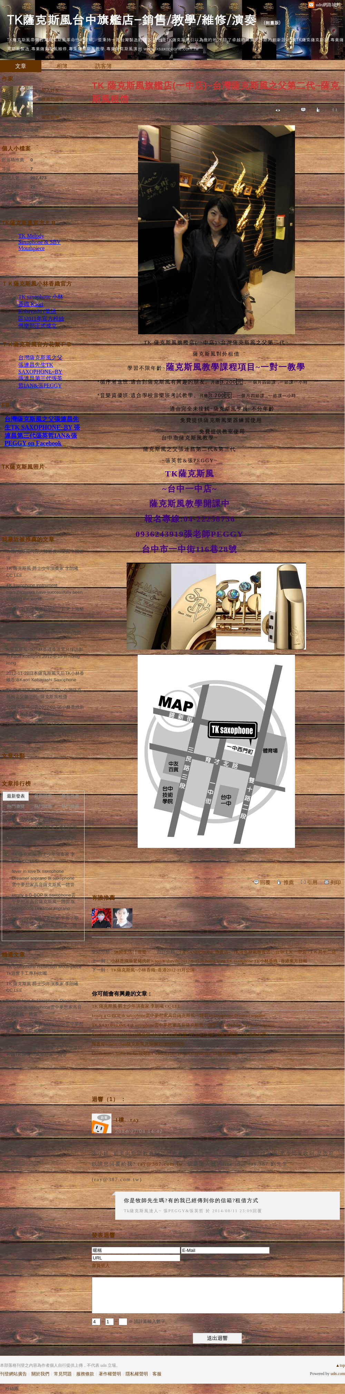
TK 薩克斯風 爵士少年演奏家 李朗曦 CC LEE (136, 1006)
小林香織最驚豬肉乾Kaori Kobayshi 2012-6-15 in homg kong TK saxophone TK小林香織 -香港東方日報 (209, 960)
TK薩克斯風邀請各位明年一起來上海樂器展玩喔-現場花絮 (45, 612)
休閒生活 (123, 952)
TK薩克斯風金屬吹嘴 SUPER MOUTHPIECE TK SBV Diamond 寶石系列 (44, 730)
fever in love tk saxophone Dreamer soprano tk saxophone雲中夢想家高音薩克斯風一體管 (43, 878)
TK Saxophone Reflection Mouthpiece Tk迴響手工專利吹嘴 (44, 824)
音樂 (142, 952)
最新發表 (16, 796)
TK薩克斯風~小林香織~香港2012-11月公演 (153, 969)
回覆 (265, 882)
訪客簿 (103, 66)
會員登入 (101, 1265)
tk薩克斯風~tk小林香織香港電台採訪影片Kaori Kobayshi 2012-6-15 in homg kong (44, 656)
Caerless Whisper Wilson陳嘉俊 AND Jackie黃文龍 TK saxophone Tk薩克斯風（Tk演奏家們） (181, 1034)
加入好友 (50, 90)
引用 (312, 882)
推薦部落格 (52, 99)
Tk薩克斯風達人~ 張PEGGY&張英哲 (164, 1210)
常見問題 (63, 1373)
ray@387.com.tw (160, 1164)
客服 (156, 1373)
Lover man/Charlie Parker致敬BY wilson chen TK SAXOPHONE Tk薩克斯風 (164, 1053)
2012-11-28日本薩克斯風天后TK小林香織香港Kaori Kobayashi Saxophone (45, 677)
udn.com (338, 1373)
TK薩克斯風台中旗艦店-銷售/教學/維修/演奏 (131, 19)
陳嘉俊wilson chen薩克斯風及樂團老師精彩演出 (138, 1044)
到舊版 (272, 22)
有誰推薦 (103, 898)
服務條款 (85, 1373)
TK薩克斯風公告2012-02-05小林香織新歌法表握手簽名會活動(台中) (45, 710)
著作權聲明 (110, 1373)
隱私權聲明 (137, 1373)
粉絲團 (12, 1388)
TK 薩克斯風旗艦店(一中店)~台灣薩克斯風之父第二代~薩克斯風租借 (43, 694)
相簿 (62, 66)
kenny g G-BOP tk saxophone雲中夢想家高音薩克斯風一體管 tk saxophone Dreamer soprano (178, 1015)
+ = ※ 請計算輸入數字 (128, 1321)
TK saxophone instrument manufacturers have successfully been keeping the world (44, 592)
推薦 (289, 882)
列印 (336, 882)
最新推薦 (70, 796)
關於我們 (40, 1373)
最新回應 (43, 796)
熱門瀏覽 (16, 806)
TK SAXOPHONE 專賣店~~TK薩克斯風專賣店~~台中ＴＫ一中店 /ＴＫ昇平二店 (257, 952)
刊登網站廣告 (13, 1373)
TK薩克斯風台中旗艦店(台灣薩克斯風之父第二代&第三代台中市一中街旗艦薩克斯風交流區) (43, 632)
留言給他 (50, 117)
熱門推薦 (70, 806)
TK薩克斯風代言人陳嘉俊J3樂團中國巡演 (45, 555)
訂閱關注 (50, 108)
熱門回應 (43, 806)
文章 (20, 66)
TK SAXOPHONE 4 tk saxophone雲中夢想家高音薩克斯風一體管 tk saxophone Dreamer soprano (183, 1025)
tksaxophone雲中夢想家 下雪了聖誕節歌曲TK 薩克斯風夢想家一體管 (45, 925)
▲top (340, 1365)
